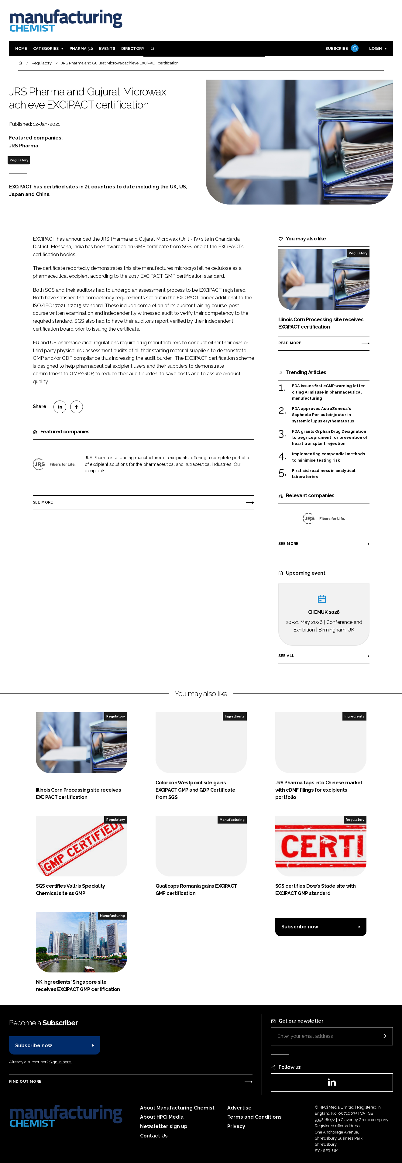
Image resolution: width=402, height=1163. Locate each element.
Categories (46, 48)
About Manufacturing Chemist (177, 1108)
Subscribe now (299, 927)
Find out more (25, 1081)
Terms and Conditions (254, 1117)
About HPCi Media (162, 1117)
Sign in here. (60, 1062)
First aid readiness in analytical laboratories (323, 473)
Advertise (239, 1108)
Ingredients (235, 716)
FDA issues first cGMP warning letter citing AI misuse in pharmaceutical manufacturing (328, 392)
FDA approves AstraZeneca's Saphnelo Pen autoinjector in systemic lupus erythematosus (323, 415)
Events (107, 48)
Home (21, 48)
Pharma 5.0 (81, 48)
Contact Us (154, 1136)
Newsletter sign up (163, 1126)
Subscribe (341, 49)
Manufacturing (232, 819)
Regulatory (19, 160)
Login (375, 48)
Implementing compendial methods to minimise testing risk (328, 456)
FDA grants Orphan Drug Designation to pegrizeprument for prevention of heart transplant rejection (330, 437)
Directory (132, 48)
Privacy (236, 1126)
